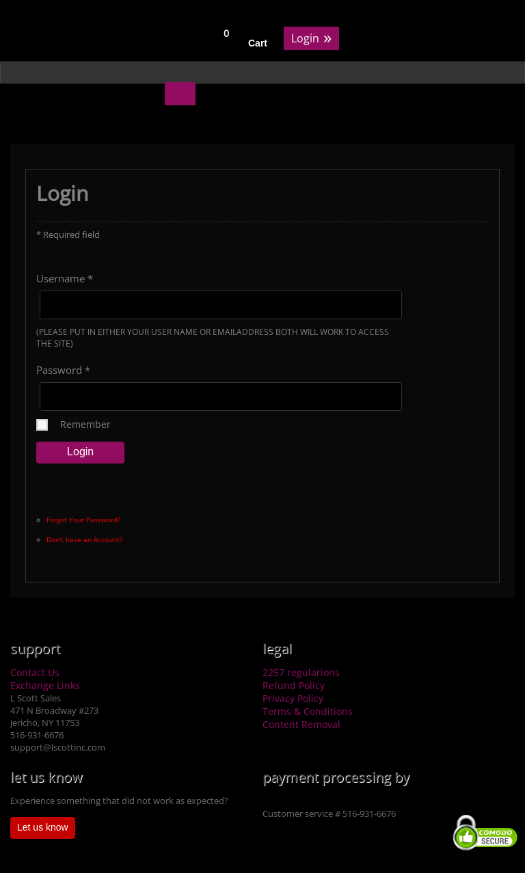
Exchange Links (45, 685)
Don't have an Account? (84, 539)
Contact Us (34, 672)
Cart (257, 43)
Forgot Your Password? (83, 519)
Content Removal (301, 724)
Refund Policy (293, 685)
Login (311, 37)
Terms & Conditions (307, 711)
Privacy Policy (292, 698)
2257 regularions (301, 672)
